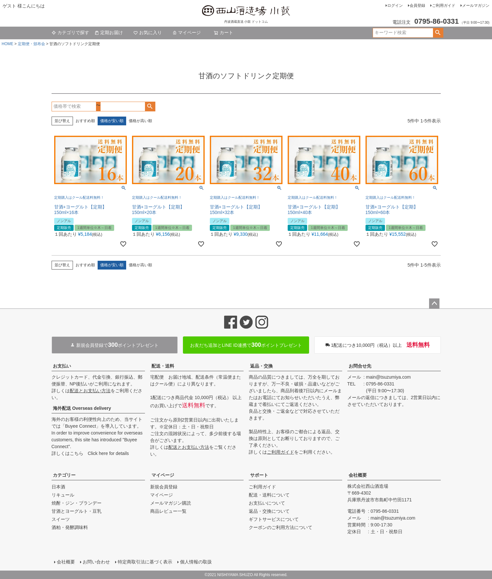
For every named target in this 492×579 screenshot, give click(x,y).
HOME (7, 44)
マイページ (186, 32)
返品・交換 (261, 366)
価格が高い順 (140, 121)
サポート (259, 475)
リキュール (63, 494)
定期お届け (108, 32)
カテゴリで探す (70, 32)
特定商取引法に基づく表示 (145, 561)
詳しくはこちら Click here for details (90, 453)
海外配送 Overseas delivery (82, 408)
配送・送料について (269, 494)
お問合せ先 (360, 366)
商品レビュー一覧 (168, 511)
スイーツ (61, 519)
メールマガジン (475, 5)
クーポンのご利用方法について (280, 527)
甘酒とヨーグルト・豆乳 (77, 511)
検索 (438, 32)
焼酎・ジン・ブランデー (77, 503)
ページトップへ (434, 303)
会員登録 (417, 5)
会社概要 (358, 475)
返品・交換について (269, 511)
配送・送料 (162, 366)
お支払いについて (267, 503)
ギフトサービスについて (274, 519)
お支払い (62, 366)
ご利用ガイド (443, 5)
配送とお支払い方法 (90, 390)
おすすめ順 (85, 121)
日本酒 (58, 486)
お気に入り (147, 32)
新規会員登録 (163, 486)
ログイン (395, 5)
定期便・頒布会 (31, 44)
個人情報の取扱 (196, 561)
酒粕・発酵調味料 (70, 527)
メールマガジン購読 (170, 503)
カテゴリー (64, 475)
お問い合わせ (96, 561)
